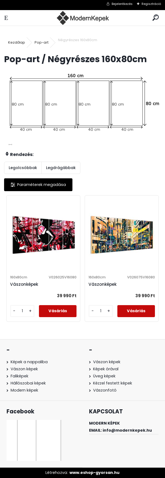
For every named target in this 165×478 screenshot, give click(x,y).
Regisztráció (151, 4)
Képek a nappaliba (29, 362)
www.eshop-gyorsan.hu (94, 472)
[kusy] (22, 311)
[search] (155, 18)
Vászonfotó (105, 390)
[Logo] (82, 18)
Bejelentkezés (122, 4)
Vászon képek (24, 369)
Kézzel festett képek (112, 383)
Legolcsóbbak (23, 167)
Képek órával (105, 369)
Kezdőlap (16, 42)
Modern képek (24, 390)
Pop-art (41, 42)
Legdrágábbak (61, 167)
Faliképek (19, 376)
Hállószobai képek (28, 383)
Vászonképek (24, 284)
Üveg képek (104, 376)
